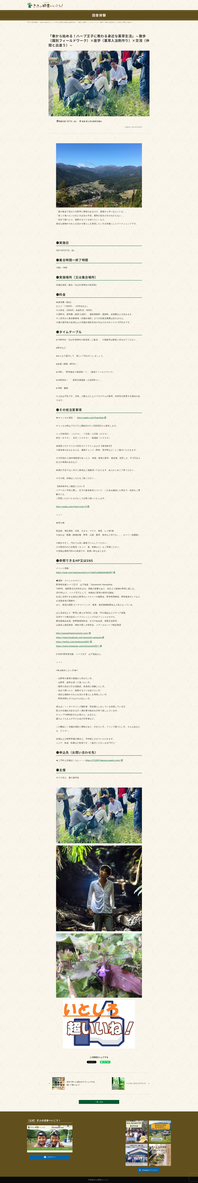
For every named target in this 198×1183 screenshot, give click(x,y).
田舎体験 (34, 22)
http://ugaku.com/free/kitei (90, 418)
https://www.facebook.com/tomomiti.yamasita (79, 637)
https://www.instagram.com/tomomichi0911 (77, 646)
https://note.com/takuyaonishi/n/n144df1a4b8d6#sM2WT (84, 572)
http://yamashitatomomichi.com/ (72, 633)
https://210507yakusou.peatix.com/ (102, 760)
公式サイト (50, 1157)
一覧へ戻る (99, 1102)
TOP (28, 22)
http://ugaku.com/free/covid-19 (71, 506)
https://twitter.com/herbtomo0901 (72, 642)
